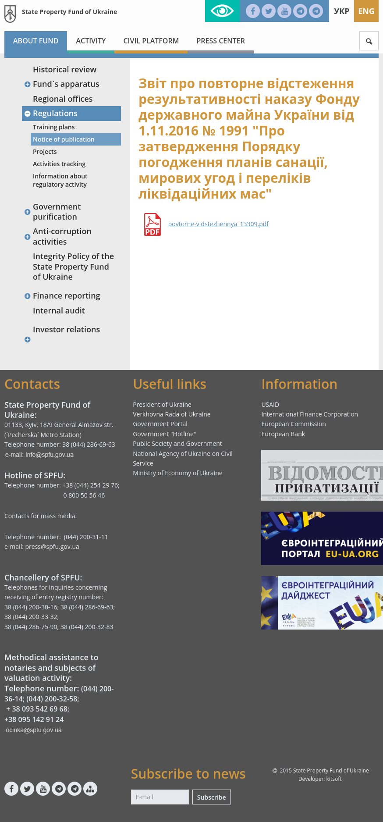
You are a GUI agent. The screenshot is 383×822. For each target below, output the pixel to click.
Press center (220, 41)
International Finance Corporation (309, 414)
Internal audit (59, 310)
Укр (341, 11)
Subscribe (211, 797)
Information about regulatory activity (60, 180)
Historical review (64, 69)
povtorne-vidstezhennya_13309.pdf (218, 224)
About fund (35, 41)
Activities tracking (59, 164)
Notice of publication (64, 139)
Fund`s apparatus (61, 83)
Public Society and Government (177, 443)
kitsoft (334, 779)
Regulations (51, 113)
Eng (366, 11)
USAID (270, 404)
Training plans (54, 127)
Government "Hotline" (164, 434)
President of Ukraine (162, 404)
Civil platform (151, 41)
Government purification (52, 211)
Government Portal (160, 424)
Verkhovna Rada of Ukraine (172, 414)
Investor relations (66, 329)
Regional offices (63, 98)
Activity (91, 41)
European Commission (293, 424)
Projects (45, 151)
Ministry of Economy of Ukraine (177, 473)
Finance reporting (62, 295)
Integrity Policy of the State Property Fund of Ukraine (73, 266)
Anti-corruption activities (58, 236)
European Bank (283, 434)
